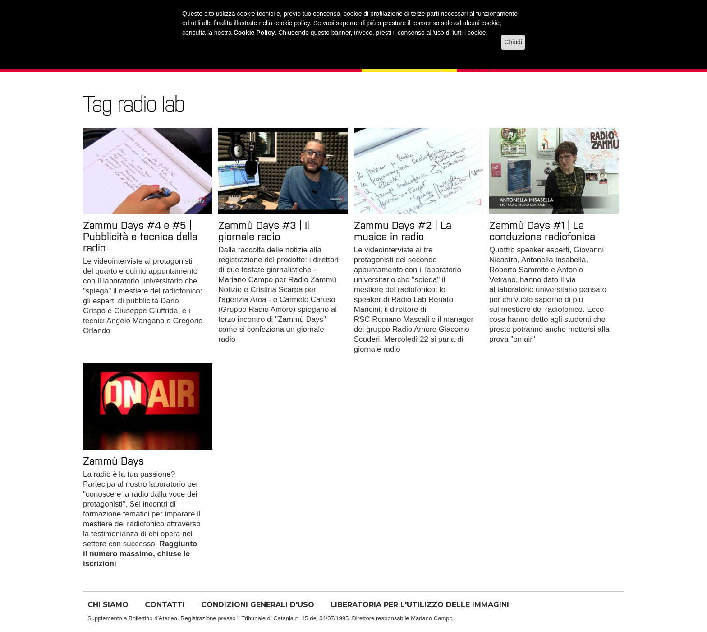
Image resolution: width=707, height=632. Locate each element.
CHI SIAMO (108, 604)
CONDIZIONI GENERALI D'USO (257, 604)
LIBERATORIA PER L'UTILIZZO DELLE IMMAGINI (420, 604)
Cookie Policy (254, 32)
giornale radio (377, 349)
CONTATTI (165, 604)
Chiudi (513, 42)
